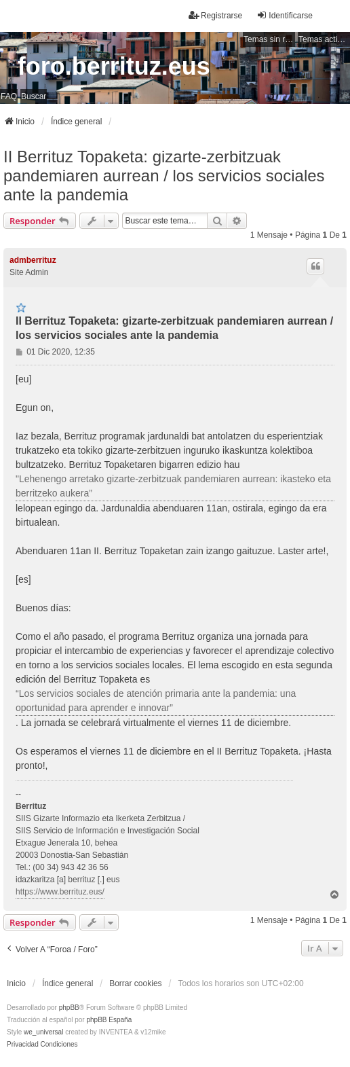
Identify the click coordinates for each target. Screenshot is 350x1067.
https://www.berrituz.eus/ (60, 892)
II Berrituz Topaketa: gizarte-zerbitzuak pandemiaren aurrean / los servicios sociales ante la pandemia (164, 175)
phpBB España (109, 1020)
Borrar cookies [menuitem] (135, 983)
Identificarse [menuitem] (284, 15)
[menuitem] (23, 1044)
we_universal (43, 1032)
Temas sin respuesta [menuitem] (269, 39)
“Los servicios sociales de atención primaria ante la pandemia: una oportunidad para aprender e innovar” (156, 700)
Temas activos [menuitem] (324, 39)
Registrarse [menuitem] (215, 15)
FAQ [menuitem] (9, 96)
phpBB (69, 1007)
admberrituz (32, 260)
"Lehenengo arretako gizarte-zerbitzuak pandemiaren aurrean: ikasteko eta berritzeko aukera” (173, 486)
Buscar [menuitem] (33, 96)
